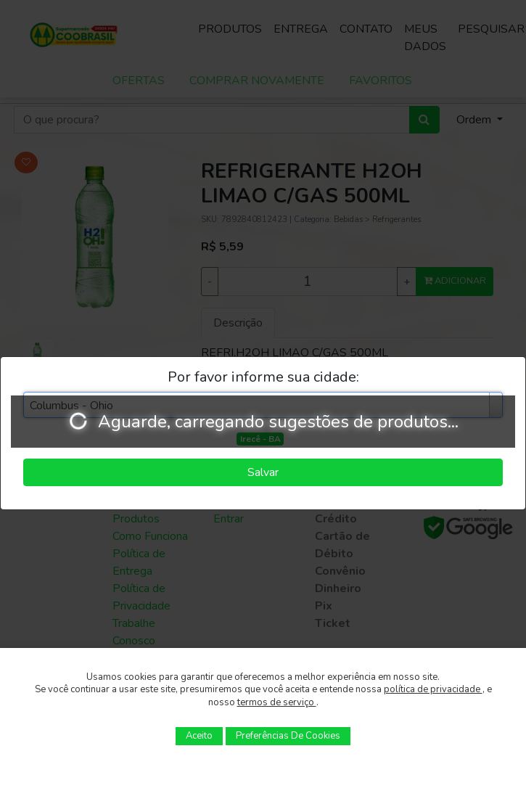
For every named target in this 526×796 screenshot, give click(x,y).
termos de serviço (276, 702)
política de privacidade (433, 689)
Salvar (263, 472)
